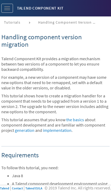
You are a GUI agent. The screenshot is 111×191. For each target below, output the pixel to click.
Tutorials (12, 22)
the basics (75, 119)
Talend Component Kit (40, 8)
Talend (4, 188)
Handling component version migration (69, 22)
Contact (17, 188)
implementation (57, 130)
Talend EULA (33, 188)
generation (24, 130)
